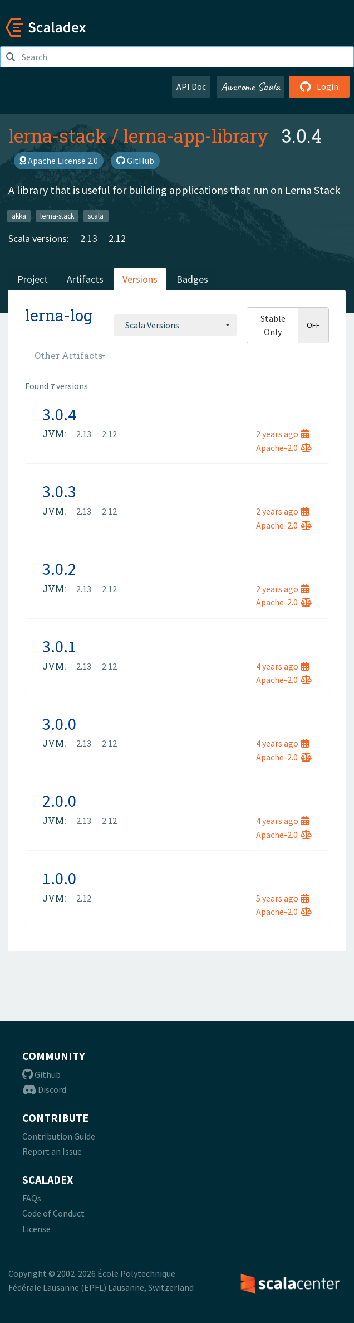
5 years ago (282, 898)
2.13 (88, 238)
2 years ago (282, 433)
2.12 (117, 238)
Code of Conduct (53, 1213)
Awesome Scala (250, 86)
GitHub (135, 160)
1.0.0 (59, 878)
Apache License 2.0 (58, 160)
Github (41, 1074)
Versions (140, 279)
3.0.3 (59, 491)
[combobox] (175, 325)
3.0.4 (59, 414)
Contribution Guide (58, 1136)
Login (319, 86)
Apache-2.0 (284, 447)
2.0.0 (59, 800)
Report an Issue (52, 1151)
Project (32, 279)
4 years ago (282, 666)
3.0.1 (59, 646)
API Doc (191, 86)
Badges (192, 279)
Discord (44, 1089)
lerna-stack (57, 135)
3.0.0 (59, 723)
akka (19, 215)
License (36, 1228)
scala (96, 215)
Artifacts (85, 279)
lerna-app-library (195, 135)
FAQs (31, 1198)
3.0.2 (59, 568)
